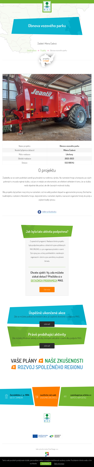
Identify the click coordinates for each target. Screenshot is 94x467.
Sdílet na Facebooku (49, 212)
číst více (47, 289)
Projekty (43, 50)
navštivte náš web (48, 395)
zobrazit (47, 324)
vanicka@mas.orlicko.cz (80, 395)
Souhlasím (45, 463)
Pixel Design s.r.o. (53, 450)
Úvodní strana (31, 50)
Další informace (60, 463)
